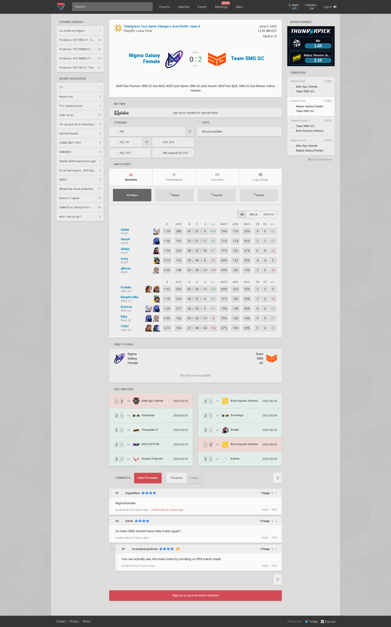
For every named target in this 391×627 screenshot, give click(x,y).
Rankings (222, 5)
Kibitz (129, 521)
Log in (330, 7)
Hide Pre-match (148, 478)
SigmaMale (133, 493)
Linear (194, 478)
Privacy (74, 621)
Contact (61, 621)
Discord (327, 622)
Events (202, 7)
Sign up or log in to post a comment (195, 595)
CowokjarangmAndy (145, 549)
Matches (184, 7)
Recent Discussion (72, 79)
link (274, 509)
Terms (87, 621)
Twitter (311, 621)
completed (298, 73)
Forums (164, 7)
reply (265, 509)
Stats (239, 7)
